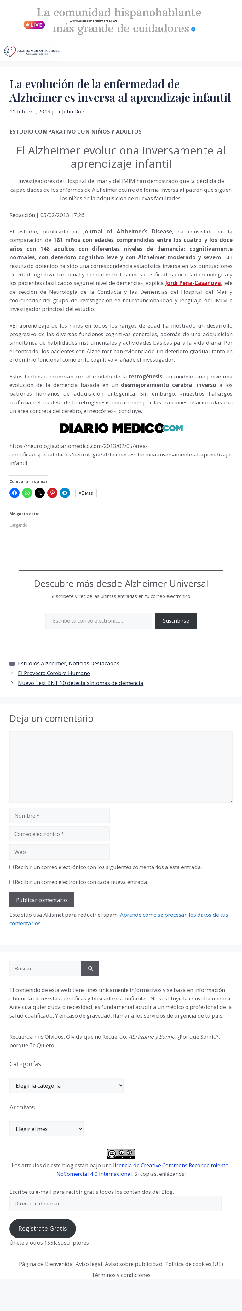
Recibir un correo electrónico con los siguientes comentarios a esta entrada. (108, 867)
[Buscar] (90, 968)
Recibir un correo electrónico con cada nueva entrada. (81, 881)
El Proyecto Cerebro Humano (54, 673)
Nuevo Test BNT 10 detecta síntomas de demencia (80, 682)
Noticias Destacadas (94, 663)
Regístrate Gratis (42, 1228)
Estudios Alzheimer (42, 663)
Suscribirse (176, 620)
